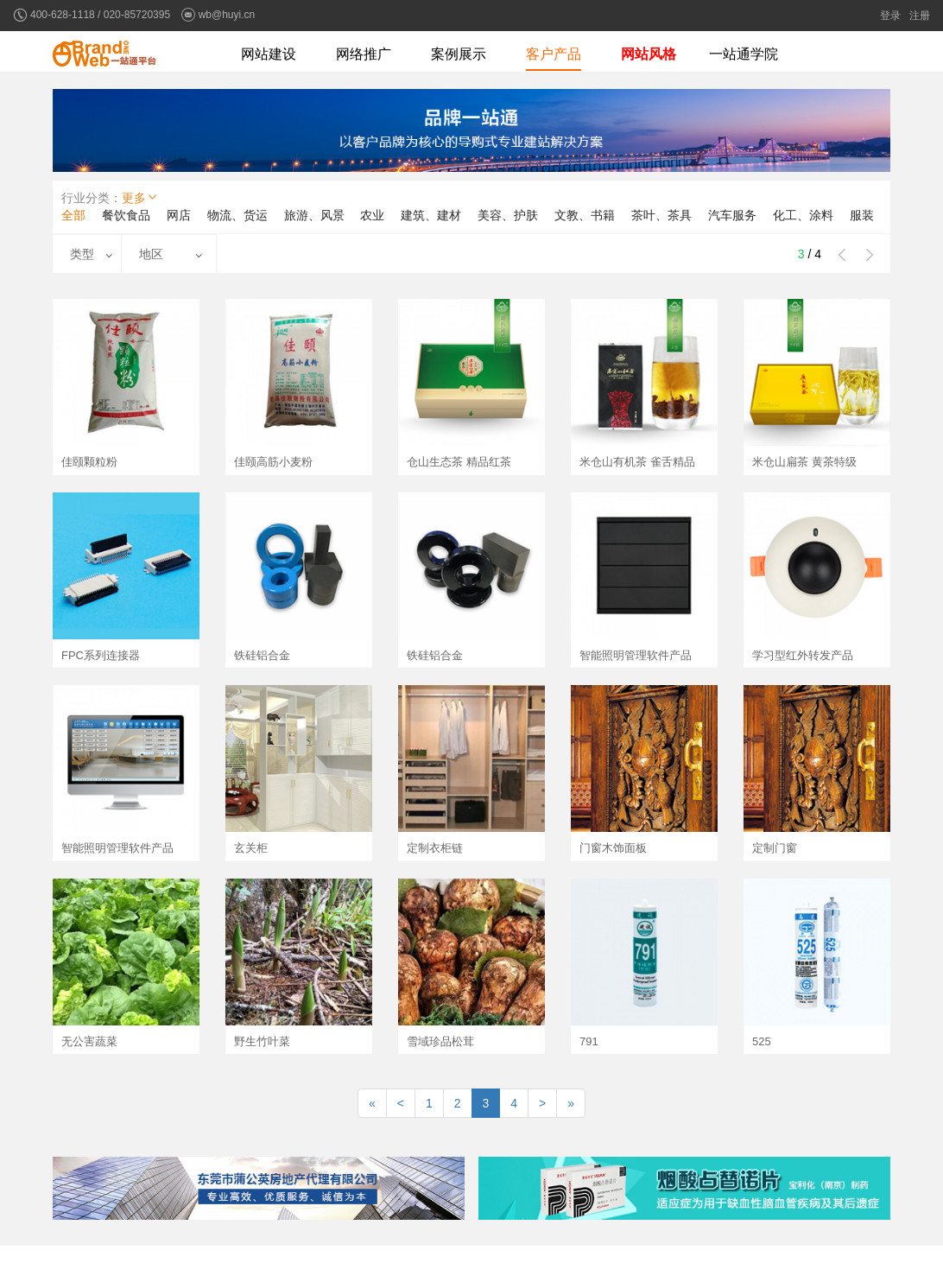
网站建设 (268, 54)
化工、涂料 (803, 215)
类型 (82, 254)
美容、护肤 (508, 215)
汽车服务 (732, 215)
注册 (919, 16)
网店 (179, 215)
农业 (372, 215)
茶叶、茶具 (661, 215)
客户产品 (553, 54)
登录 (890, 16)
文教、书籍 (584, 215)
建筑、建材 (431, 215)
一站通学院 (743, 54)
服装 (862, 215)
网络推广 (363, 54)
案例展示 (458, 54)
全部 (73, 215)
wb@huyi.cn (227, 15)
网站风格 (648, 54)
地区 (151, 254)
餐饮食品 (126, 215)
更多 (141, 197)
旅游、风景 (314, 215)
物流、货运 (237, 215)
